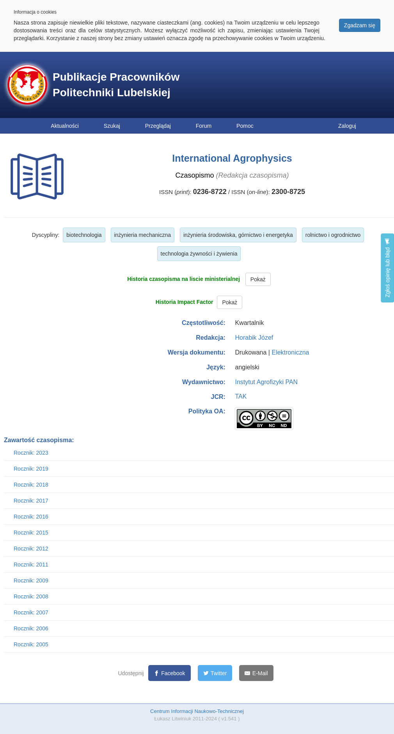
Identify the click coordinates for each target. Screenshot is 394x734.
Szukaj (112, 126)
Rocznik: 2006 (31, 628)
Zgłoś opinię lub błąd (387, 267)
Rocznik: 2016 (31, 516)
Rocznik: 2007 (31, 612)
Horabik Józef (254, 337)
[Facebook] (169, 673)
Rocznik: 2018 (31, 485)
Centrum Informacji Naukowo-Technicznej (197, 711)
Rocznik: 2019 (31, 469)
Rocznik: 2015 (31, 532)
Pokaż (258, 279)
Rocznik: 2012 (31, 548)
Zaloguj (347, 126)
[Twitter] (215, 673)
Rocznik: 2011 (31, 564)
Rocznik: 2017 (31, 501)
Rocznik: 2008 (31, 596)
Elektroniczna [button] (290, 352)
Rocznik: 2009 (31, 580)
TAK (241, 396)
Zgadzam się (359, 25)
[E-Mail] (256, 673)
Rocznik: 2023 (31, 453)
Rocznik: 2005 (31, 644)
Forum (203, 126)
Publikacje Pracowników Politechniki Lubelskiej (116, 85)
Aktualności (65, 126)
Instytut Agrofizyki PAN (266, 382)
